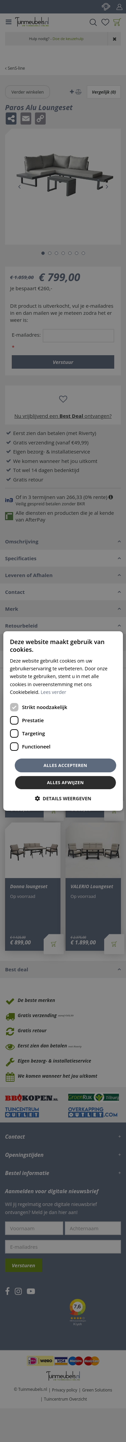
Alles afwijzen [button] (65, 782)
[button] (63, 798)
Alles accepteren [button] (65, 765)
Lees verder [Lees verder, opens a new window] (53, 692)
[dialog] (63, 721)
